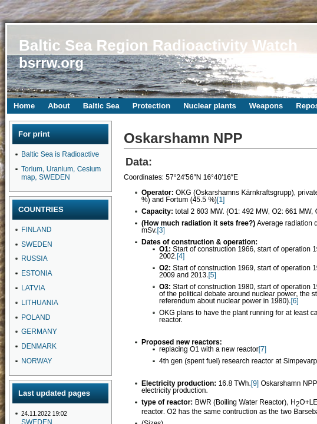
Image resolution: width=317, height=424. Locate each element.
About (59, 105)
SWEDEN (36, 244)
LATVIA (33, 288)
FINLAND (36, 230)
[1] (220, 200)
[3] (160, 230)
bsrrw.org (51, 63)
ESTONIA (36, 273)
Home (24, 105)
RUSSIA (34, 258)
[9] (255, 383)
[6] (294, 301)
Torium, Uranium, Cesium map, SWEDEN (61, 173)
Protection (151, 105)
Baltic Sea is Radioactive (60, 154)
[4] (180, 256)
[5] (212, 275)
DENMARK (39, 346)
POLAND (35, 317)
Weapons (266, 105)
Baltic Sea (101, 105)
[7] (262, 349)
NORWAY (36, 361)
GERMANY (39, 331)
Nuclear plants (209, 105)
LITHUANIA (39, 303)
